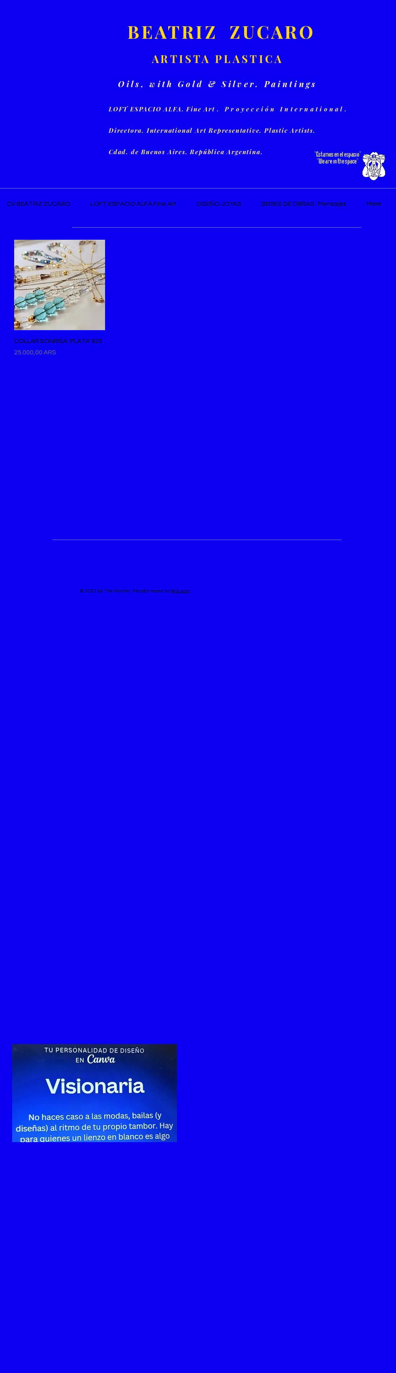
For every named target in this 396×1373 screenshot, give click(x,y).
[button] (287, 11)
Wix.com (180, 591)
